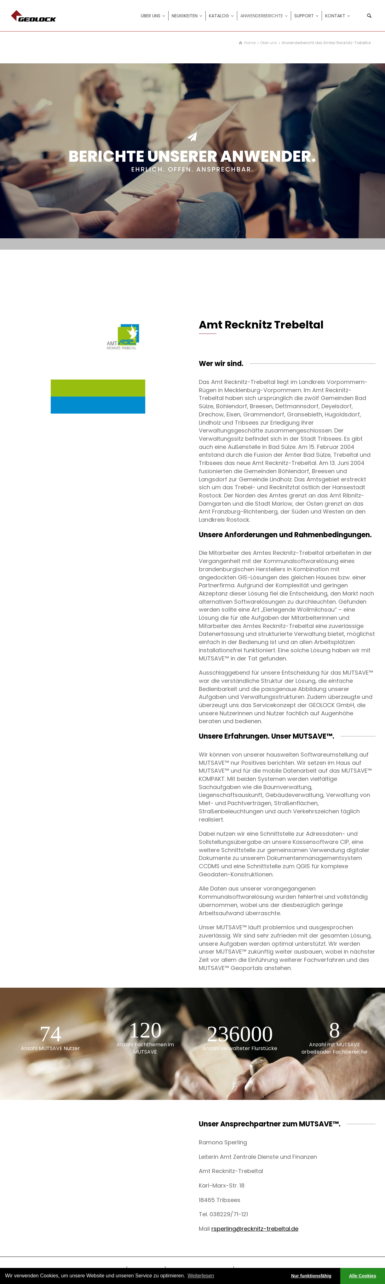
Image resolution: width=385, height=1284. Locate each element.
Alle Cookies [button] (362, 1275)
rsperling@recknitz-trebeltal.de (254, 1229)
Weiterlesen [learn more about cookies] (200, 1275)
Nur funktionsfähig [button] (311, 1275)
